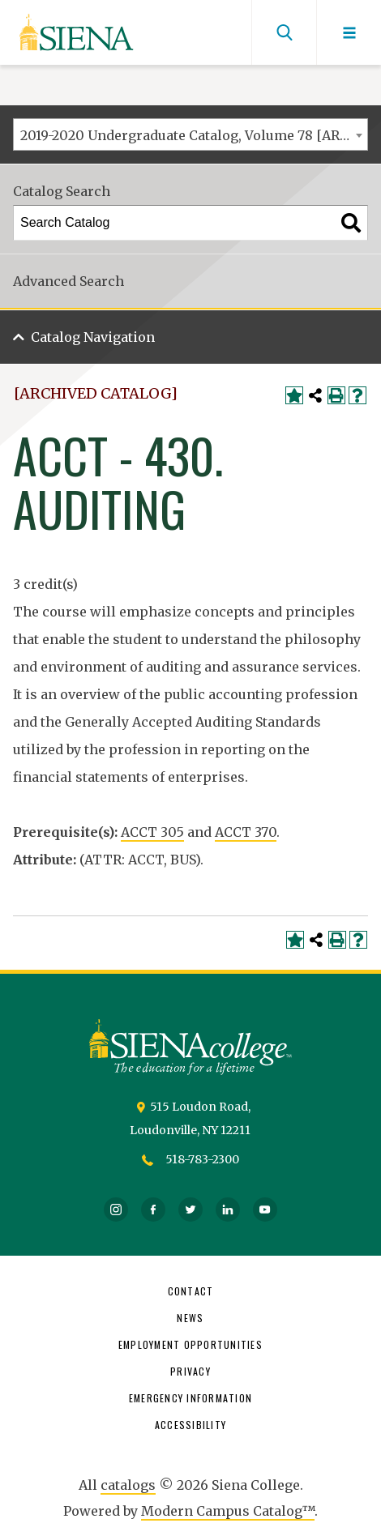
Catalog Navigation (93, 337)
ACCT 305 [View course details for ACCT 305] (152, 832)
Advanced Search (68, 281)
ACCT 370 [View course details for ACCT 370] (245, 832)
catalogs (128, 1485)
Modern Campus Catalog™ (228, 1511)
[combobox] (190, 134)
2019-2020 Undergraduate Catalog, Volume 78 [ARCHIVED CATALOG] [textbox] (193, 135)
